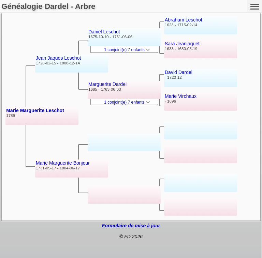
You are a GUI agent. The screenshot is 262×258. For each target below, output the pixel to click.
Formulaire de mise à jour (131, 225)
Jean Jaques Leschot (58, 58)
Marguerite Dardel (107, 84)
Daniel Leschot (104, 31)
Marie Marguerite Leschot (35, 110)
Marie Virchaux (180, 96)
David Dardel (178, 72)
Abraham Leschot (183, 19)
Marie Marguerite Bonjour (63, 163)
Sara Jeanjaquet (182, 43)
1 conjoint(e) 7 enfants (127, 49)
